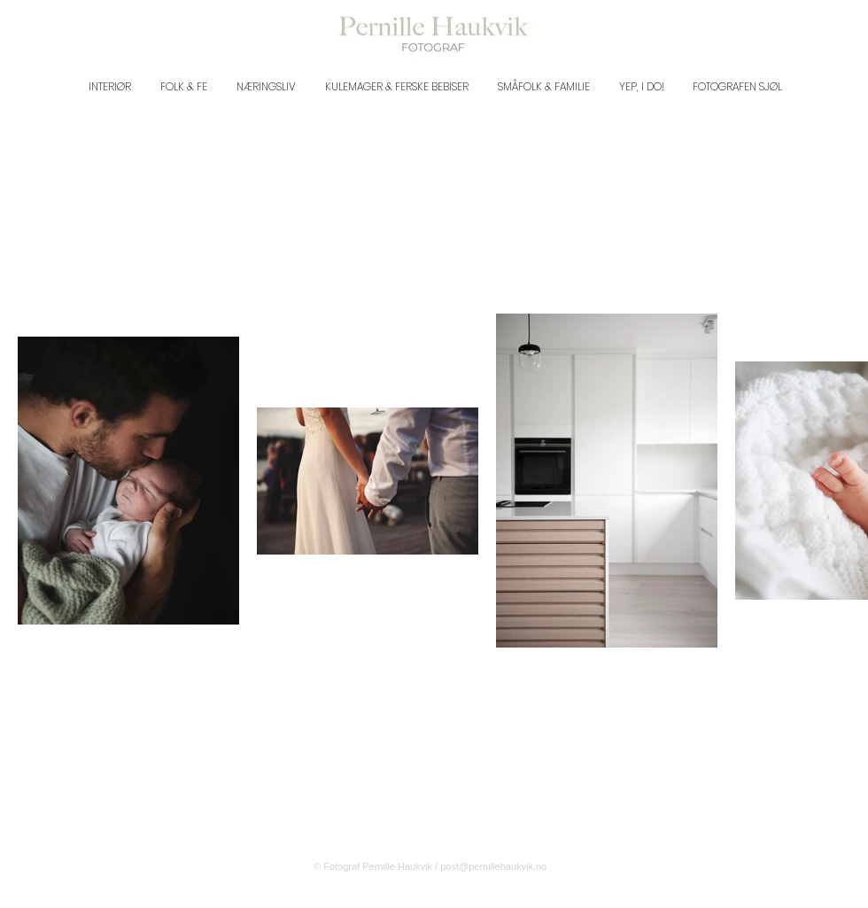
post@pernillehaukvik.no (493, 866)
